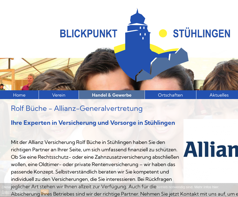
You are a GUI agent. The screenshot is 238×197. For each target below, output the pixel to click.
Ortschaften (170, 95)
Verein (58, 95)
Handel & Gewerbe (111, 95)
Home (19, 95)
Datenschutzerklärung (19, 192)
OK (44, 192)
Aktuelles (219, 95)
